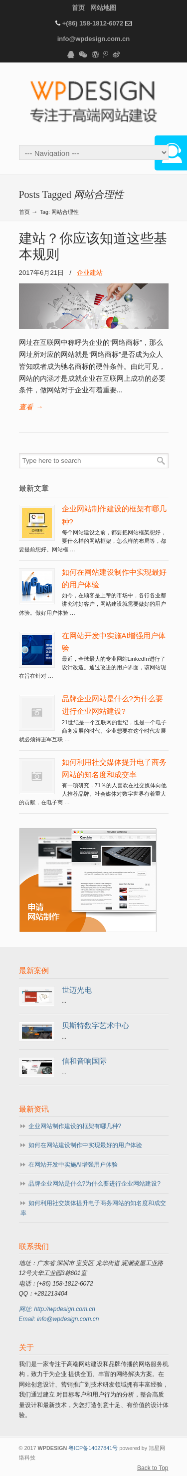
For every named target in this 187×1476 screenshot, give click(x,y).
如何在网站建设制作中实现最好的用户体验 (85, 1145)
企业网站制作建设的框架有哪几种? (75, 1126)
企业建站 (90, 272)
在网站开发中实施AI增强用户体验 (73, 1164)
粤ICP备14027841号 (93, 1448)
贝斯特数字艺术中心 (95, 1026)
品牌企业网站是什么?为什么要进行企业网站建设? (94, 1183)
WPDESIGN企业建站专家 (94, 102)
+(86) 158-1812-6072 (93, 23)
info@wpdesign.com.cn (93, 38)
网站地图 (103, 7)
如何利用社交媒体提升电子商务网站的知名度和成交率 (93, 1208)
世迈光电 (77, 990)
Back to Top (152, 1468)
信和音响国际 (84, 1061)
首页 (78, 7)
